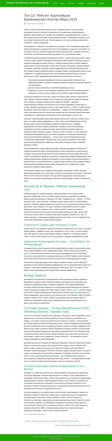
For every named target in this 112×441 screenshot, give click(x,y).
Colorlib (76, 436)
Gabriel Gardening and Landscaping (27, 3)
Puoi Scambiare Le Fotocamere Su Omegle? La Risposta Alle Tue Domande (52, 421)
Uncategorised (31, 414)
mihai (43, 23)
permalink (41, 414)
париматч (76, 290)
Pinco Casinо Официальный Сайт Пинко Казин (72, 425)
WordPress (59, 439)
